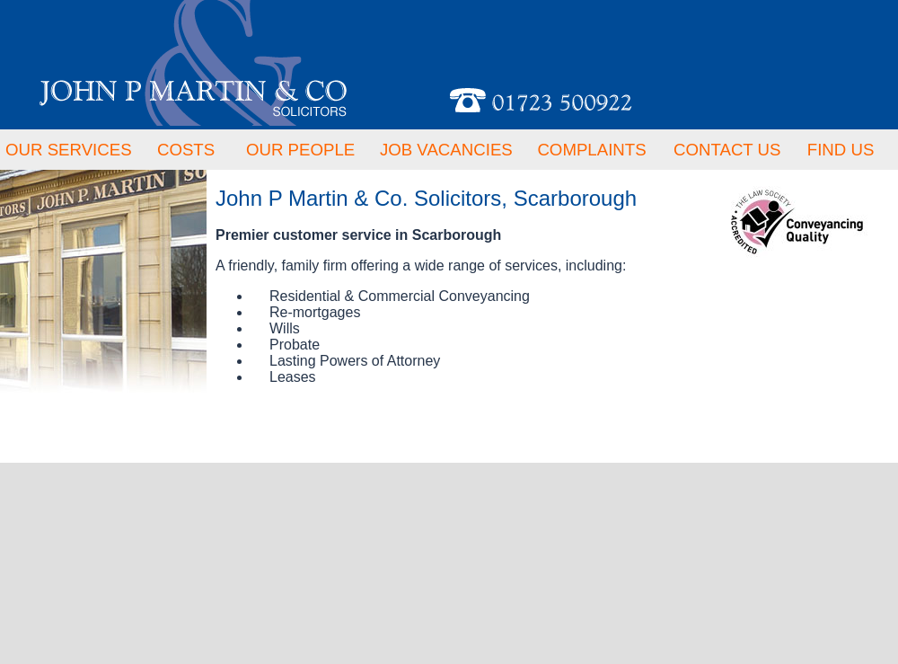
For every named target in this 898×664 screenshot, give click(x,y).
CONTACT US (727, 149)
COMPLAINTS (591, 149)
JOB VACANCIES (446, 149)
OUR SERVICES (68, 149)
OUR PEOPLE (300, 149)
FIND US (841, 149)
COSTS (186, 149)
